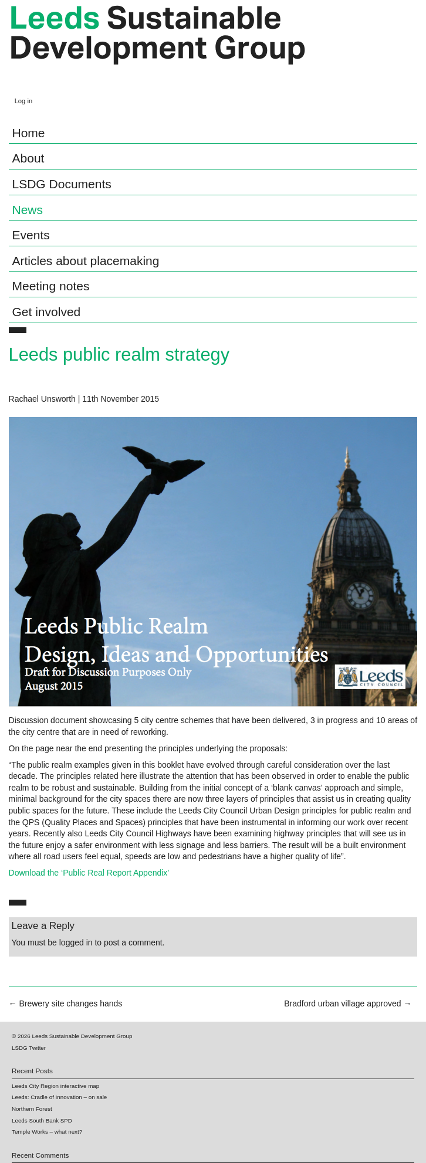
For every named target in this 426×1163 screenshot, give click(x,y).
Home (28, 133)
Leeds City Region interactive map (55, 1086)
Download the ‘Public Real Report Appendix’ (89, 872)
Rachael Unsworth (42, 399)
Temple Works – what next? (47, 1131)
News (27, 209)
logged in (76, 942)
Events (31, 235)
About (28, 158)
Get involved (46, 311)
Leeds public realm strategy (119, 354)
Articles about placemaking (86, 260)
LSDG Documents (61, 184)
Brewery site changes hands (66, 1003)
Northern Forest (32, 1109)
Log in (23, 100)
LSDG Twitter (29, 1048)
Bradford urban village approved (347, 1003)
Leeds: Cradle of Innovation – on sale (59, 1097)
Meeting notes (51, 286)
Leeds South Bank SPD (42, 1120)
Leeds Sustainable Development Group (158, 46)
